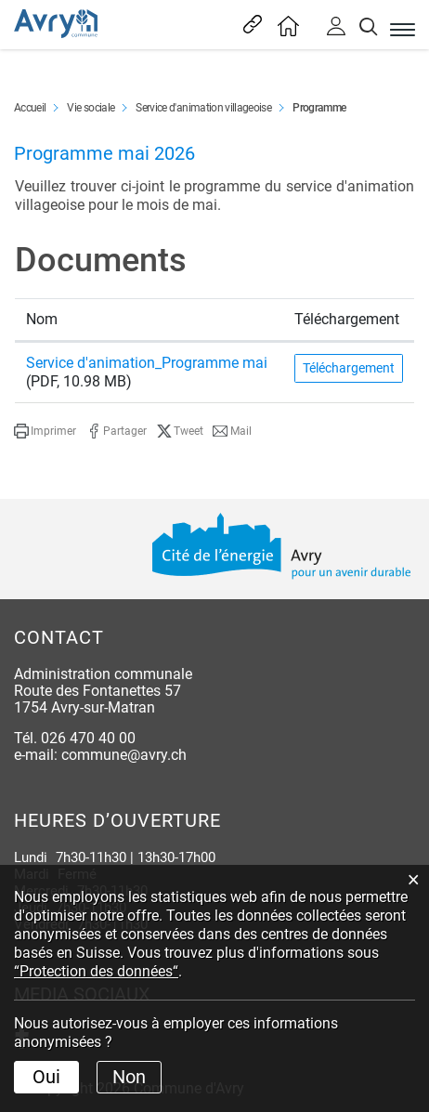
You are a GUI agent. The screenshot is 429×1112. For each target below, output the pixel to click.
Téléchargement (349, 367)
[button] (45, 431)
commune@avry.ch (124, 755)
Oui (46, 1077)
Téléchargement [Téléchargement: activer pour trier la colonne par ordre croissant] (346, 319)
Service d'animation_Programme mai (146, 363)
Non (129, 1077)
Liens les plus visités (250, 24)
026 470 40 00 (88, 738)
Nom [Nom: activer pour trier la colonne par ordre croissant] (42, 319)
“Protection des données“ (96, 971)
